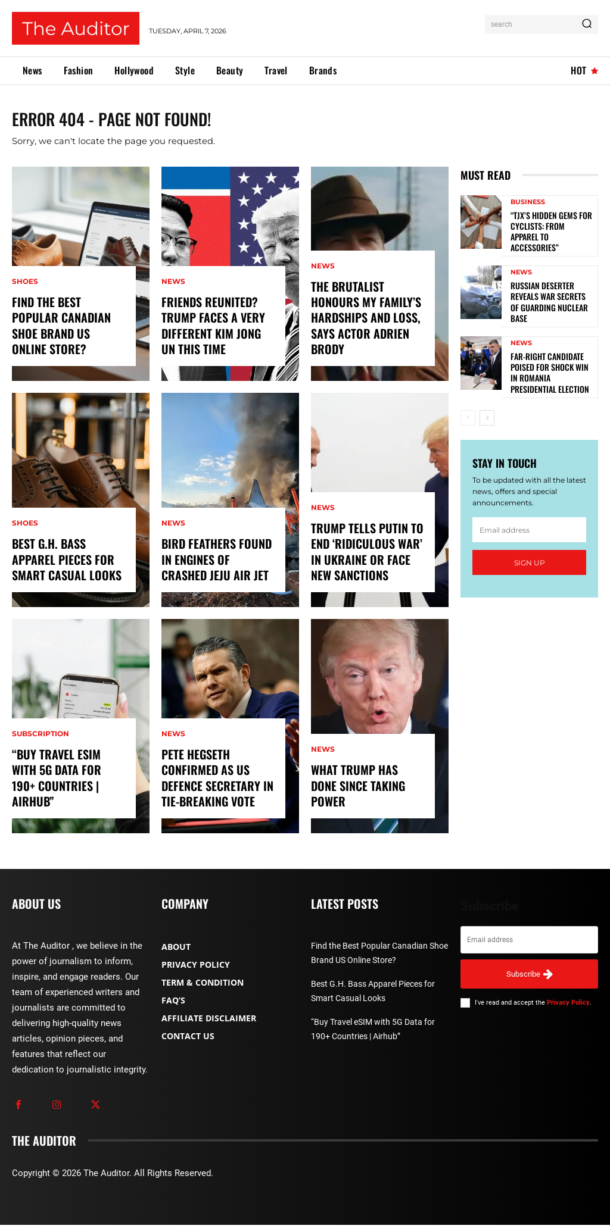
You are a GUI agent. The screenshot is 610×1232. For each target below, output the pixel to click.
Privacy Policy (568, 1010)
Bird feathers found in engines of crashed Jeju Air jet (218, 568)
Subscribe (529, 981)
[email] (529, 516)
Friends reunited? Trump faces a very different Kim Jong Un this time (213, 335)
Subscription (40, 761)
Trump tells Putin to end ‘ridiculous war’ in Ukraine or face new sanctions (367, 561)
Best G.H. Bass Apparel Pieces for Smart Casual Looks (66, 568)
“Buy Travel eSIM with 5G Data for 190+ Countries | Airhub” (64, 795)
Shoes (25, 309)
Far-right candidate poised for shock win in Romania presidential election (548, 361)
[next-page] (487, 404)
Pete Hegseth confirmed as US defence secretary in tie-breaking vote (212, 788)
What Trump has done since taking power (363, 802)
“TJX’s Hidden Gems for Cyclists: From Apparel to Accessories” (550, 234)
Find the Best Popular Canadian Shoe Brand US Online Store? (65, 342)
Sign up (529, 549)
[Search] (586, 24)
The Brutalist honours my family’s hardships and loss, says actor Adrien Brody (366, 335)
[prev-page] (467, 404)
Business (528, 212)
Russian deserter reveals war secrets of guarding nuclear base (551, 297)
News (173, 295)
